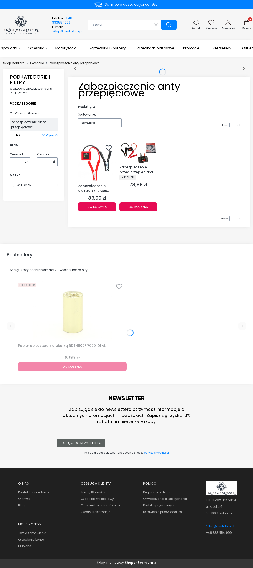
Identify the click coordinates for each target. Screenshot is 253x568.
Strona (225, 125)
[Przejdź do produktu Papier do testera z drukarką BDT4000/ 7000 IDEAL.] (72, 311)
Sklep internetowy (125, 562)
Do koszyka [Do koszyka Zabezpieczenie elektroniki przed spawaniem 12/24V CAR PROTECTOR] (97, 207)
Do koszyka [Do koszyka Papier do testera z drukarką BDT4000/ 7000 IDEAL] (72, 366)
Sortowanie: (87, 114)
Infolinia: (62, 20)
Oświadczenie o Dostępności (165, 499)
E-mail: (67, 29)
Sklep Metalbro (14, 63)
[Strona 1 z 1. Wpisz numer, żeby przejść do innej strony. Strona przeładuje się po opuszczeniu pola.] (232, 125)
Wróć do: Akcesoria (25, 113)
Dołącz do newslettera (81, 443)
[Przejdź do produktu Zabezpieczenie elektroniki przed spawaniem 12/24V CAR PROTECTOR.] (97, 162)
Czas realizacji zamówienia (101, 505)
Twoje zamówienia (32, 533)
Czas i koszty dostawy (97, 499)
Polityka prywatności (158, 505)
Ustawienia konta (31, 539)
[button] (169, 25)
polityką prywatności (156, 452)
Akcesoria (37, 63)
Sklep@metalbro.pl (220, 526)
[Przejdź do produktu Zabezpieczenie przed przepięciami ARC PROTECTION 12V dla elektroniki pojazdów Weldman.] (138, 152)
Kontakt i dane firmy (33, 492)
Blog (21, 505)
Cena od (16, 154)
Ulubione (24, 546)
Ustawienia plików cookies (163, 512)
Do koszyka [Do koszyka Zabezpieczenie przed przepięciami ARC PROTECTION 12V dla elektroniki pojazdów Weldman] (138, 207)
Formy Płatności (93, 492)
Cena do (43, 154)
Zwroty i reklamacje (95, 512)
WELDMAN (24, 185)
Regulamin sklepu (156, 492)
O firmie (24, 499)
